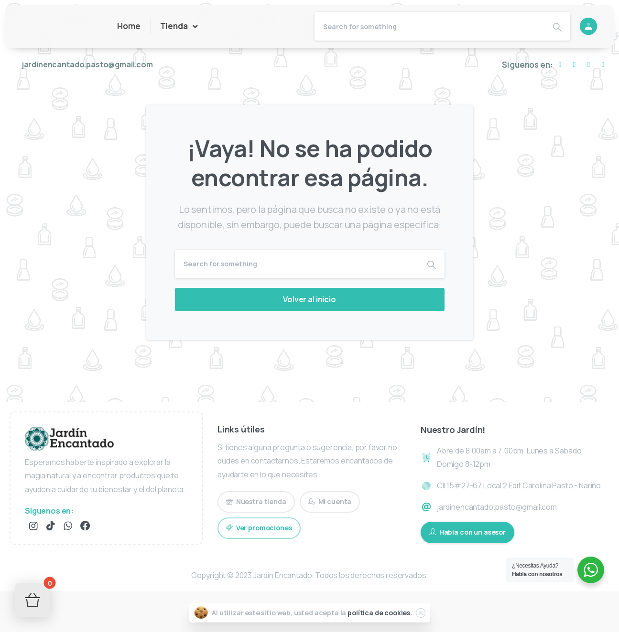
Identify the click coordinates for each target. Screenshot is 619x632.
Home (128, 26)
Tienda (179, 26)
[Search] (430, 26)
